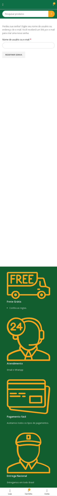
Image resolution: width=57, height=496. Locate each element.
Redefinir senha (13, 54)
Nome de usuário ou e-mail (22, 39)
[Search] (28, 14)
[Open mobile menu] (3, 5)
